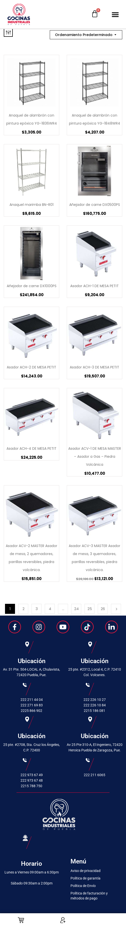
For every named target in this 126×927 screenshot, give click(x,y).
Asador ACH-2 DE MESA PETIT (31, 367)
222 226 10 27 (95, 700)
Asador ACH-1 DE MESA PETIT (94, 285)
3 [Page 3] (37, 608)
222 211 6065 (94, 775)
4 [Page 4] (50, 608)
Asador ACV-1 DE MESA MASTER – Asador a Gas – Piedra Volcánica (94, 456)
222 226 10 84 (95, 705)
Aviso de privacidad (85, 871)
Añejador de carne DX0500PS (94, 204)
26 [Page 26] (103, 608)
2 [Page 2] (23, 608)
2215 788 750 (31, 786)
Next (116, 609)
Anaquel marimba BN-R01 (32, 204)
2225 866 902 (31, 711)
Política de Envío (83, 886)
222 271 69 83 (31, 705)
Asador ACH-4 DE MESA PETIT (31, 448)
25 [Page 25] (90, 608)
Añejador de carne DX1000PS (31, 285)
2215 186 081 (94, 711)
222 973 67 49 (31, 775)
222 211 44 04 (31, 700)
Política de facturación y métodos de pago (89, 895)
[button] (115, 14)
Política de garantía (85, 878)
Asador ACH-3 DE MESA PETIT (94, 367)
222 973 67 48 (31, 780)
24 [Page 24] (76, 608)
